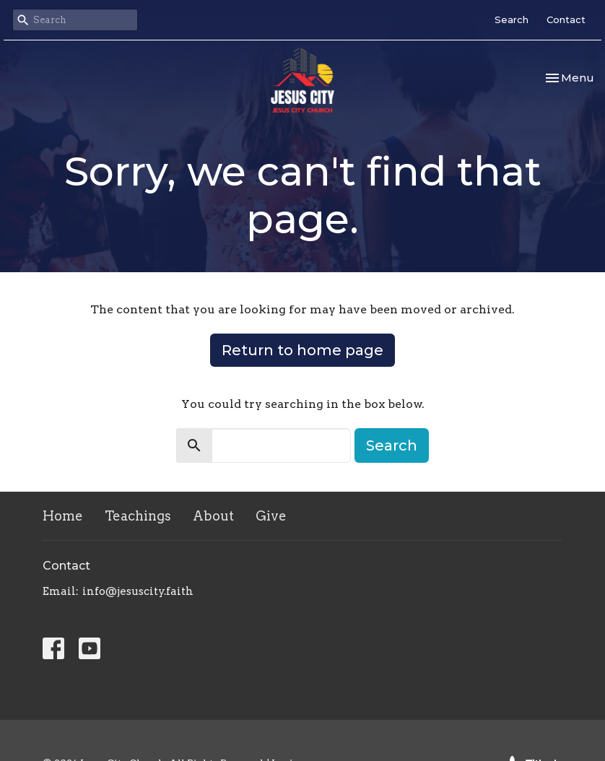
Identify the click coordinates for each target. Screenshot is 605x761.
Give (271, 515)
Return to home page (302, 350)
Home (63, 515)
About (213, 515)
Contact (566, 19)
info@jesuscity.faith (137, 591)
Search (511, 19)
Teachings (138, 515)
